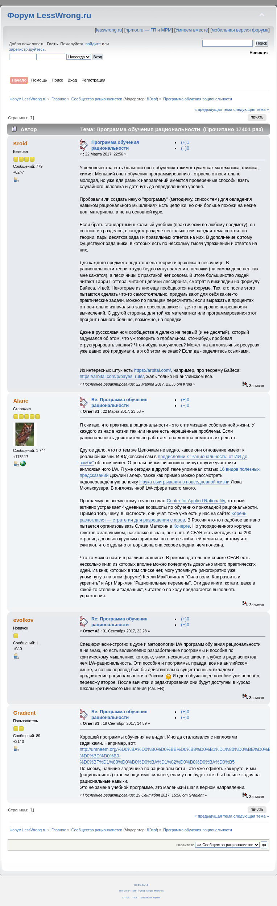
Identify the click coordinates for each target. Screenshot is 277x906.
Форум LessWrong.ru (49, 15)
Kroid (20, 143)
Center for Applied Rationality (196, 500)
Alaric (20, 401)
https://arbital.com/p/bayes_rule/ (112, 376)
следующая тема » (251, 109)
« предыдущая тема (213, 109)
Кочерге (181, 526)
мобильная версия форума (240, 30)
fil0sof (152, 99)
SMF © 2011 (138, 890)
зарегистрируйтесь (27, 49)
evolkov (23, 620)
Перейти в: (185, 845)
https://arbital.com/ (152, 370)
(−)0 (185, 148)
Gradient (24, 713)
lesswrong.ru (109, 30)
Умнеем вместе (191, 30)
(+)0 (185, 399)
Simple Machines (155, 890)
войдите (93, 44)
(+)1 (185, 142)
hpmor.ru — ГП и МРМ (148, 30)
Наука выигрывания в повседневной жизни (184, 482)
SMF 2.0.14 (125, 890)
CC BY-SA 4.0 (141, 885)
